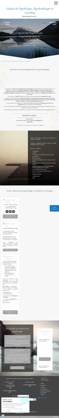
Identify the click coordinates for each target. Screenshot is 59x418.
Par (42, 397)
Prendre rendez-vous (54, 208)
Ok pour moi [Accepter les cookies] (22, 411)
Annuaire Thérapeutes (32, 416)
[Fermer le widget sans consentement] (23, 396)
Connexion (55, 416)
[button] (2, 415)
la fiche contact (30, 121)
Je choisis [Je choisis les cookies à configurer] (8, 411)
